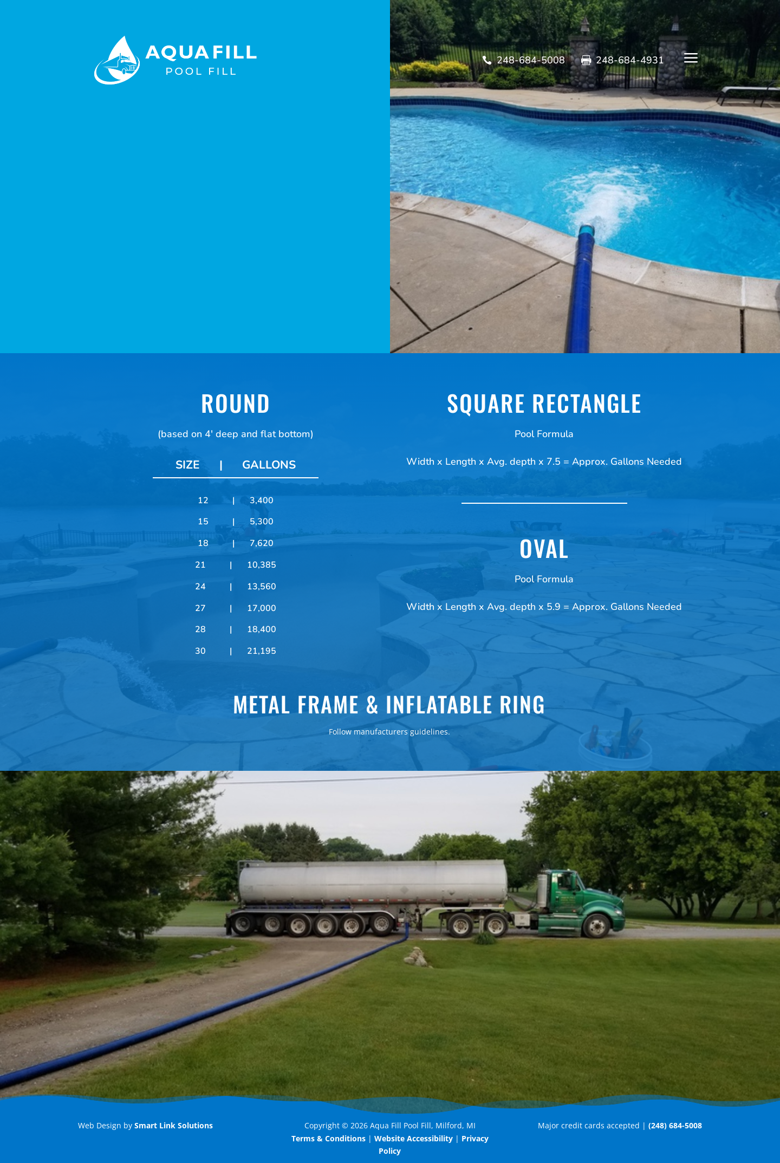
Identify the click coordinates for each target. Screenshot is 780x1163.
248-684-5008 (531, 60)
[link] (328, 1138)
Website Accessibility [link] (413, 1138)
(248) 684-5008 (675, 1125)
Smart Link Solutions (173, 1125)
